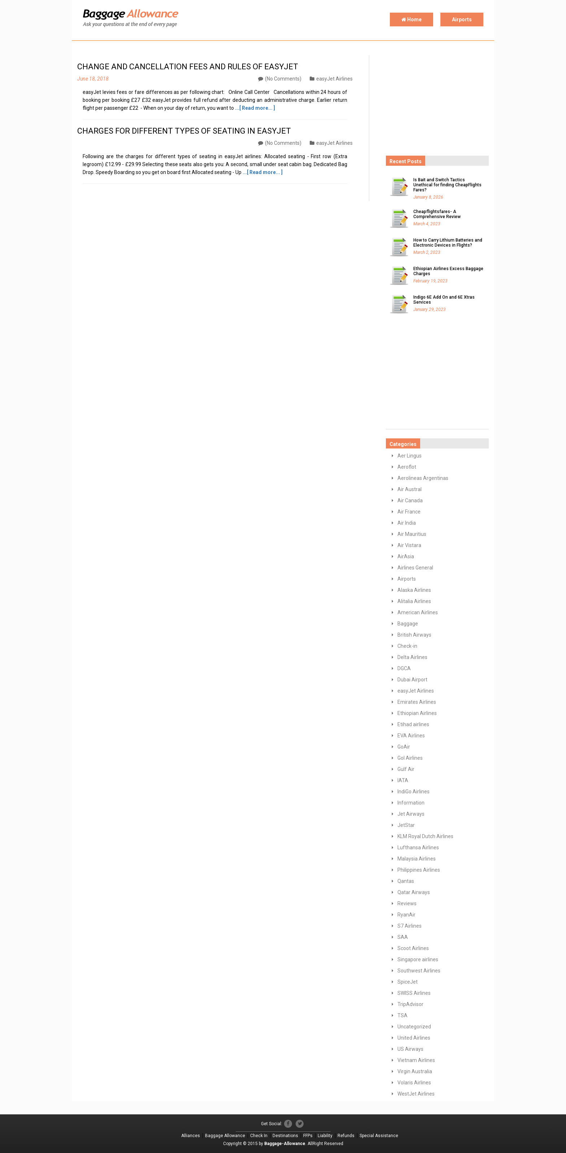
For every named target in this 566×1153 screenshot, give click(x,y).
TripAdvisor (410, 1004)
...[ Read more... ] (255, 108)
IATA (402, 780)
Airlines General (415, 568)
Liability (325, 1135)
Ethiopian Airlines (417, 713)
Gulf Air (405, 769)
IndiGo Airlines (413, 791)
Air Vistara (409, 545)
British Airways (414, 635)
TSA (402, 1015)
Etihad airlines (413, 724)
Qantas (405, 881)
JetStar (406, 825)
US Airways (410, 1049)
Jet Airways (411, 814)
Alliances (190, 1135)
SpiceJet (407, 982)
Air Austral (409, 489)
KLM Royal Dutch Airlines (425, 836)
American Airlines (417, 612)
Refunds (346, 1135)
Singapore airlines (417, 959)
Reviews (407, 903)
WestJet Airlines (416, 1094)
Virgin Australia (414, 1071)
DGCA (404, 668)
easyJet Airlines (331, 79)
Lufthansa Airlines (418, 847)
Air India (406, 523)
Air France (409, 512)
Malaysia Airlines (416, 859)
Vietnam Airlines (416, 1060)
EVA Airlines (411, 735)
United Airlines (413, 1038)
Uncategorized (414, 1027)
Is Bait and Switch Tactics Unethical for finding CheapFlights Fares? (447, 184)
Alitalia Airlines (414, 601)
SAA (402, 937)
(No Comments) (279, 79)
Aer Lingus (409, 456)
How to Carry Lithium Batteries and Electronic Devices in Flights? (447, 243)
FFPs (308, 1135)
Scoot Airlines (413, 948)
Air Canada (410, 500)
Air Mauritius (411, 534)
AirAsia (405, 556)
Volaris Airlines (414, 1082)
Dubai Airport (412, 679)
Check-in (407, 646)
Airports (462, 19)
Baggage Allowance (225, 1135)
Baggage (407, 624)
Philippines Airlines (418, 870)
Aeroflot (406, 467)
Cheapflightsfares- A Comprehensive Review (437, 214)
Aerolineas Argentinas (422, 478)
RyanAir (406, 915)
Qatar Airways (413, 892)
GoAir (403, 747)
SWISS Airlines (414, 993)
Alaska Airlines (414, 590)
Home (411, 19)
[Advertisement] (440, 100)
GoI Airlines (410, 758)
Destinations (285, 1135)
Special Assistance (379, 1135)
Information (411, 803)
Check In (258, 1135)
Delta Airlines (412, 657)
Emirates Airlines (416, 702)
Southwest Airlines (418, 971)
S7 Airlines (409, 926)
